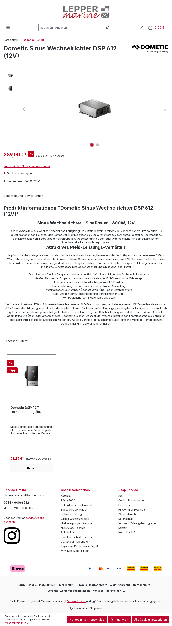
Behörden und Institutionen (77, 505)
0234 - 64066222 (16, 502)
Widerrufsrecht (127, 514)
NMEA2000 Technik (73, 527)
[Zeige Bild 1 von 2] (91, 144)
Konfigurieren (119, 619)
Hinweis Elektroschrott (131, 509)
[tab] (13, 196)
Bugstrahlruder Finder (74, 509)
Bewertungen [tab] (34, 196)
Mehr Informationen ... (16, 622)
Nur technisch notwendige (87, 619)
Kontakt (122, 527)
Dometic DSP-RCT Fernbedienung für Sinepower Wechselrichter (31, 410)
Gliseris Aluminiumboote (75, 518)
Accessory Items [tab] (17, 341)
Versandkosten (76, 601)
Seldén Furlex (69, 532)
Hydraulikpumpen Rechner (77, 523)
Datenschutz (125, 518)
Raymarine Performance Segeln (80, 546)
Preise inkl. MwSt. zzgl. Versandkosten (27, 166)
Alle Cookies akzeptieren (150, 619)
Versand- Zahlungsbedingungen (137, 523)
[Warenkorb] (157, 27)
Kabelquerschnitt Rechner (76, 537)
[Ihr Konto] (141, 27)
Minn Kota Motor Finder (75, 550)
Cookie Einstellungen (131, 500)
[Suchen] (107, 27)
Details (31, 468)
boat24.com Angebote (74, 541)
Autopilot (66, 495)
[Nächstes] (165, 109)
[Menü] (8, 27)
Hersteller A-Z (126, 532)
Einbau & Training (71, 514)
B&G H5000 (68, 500)
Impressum (124, 505)
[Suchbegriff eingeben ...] (70, 27)
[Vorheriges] (23, 109)
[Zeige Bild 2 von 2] (97, 144)
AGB (120, 495)
